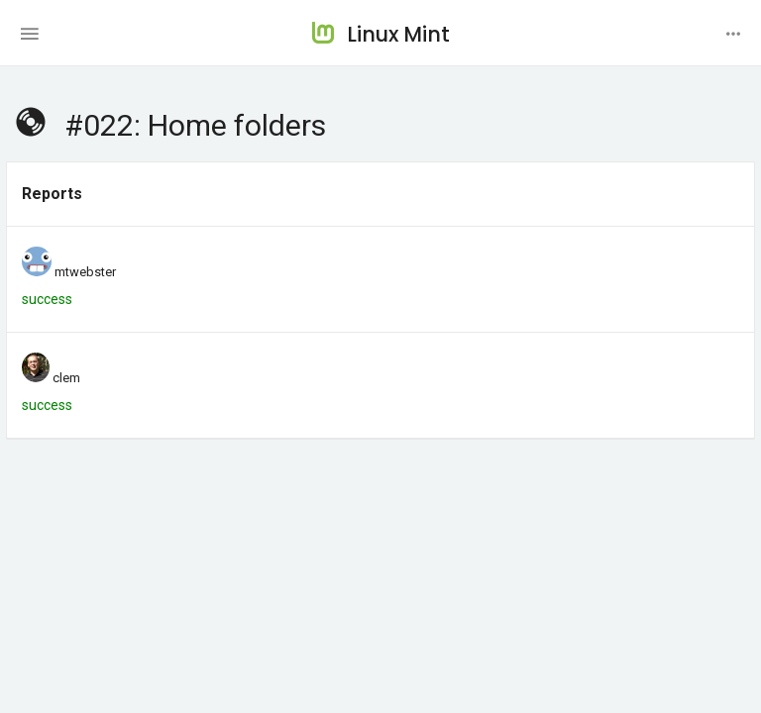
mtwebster (85, 271)
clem (66, 377)
